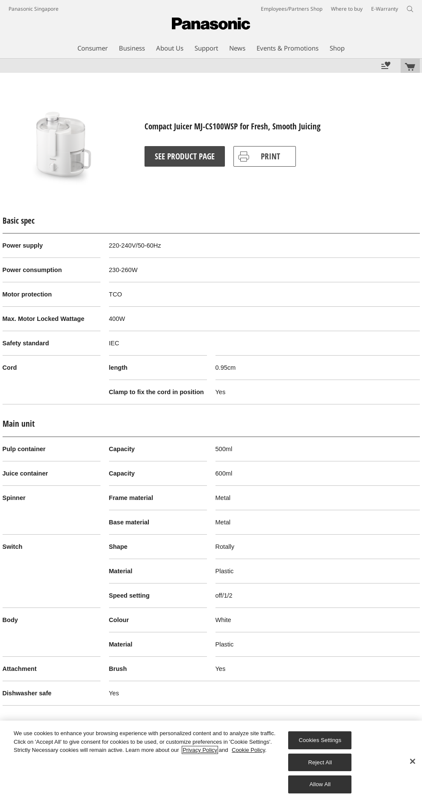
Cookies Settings (320, 740)
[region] (211, 761)
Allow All (320, 784)
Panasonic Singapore (34, 8)
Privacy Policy (200, 750)
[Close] (412, 761)
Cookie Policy (248, 750)
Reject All (320, 762)
